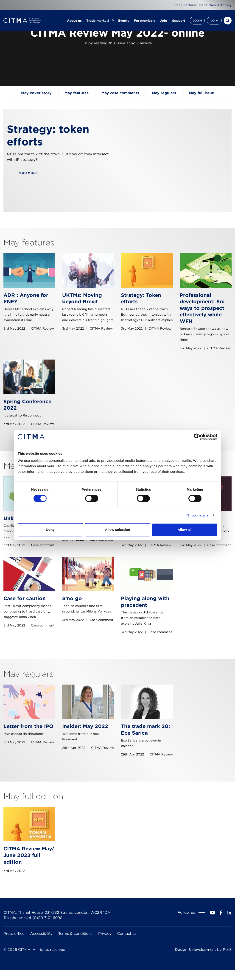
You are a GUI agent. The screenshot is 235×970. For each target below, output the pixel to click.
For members (144, 20)
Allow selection (117, 530)
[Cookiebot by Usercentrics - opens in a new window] (197, 436)
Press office (13, 933)
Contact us (127, 933)
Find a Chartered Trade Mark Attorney (201, 5)
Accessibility (41, 933)
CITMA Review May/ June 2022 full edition (28, 855)
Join (214, 20)
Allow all (185, 530)
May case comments (120, 93)
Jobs (164, 20)
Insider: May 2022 (85, 726)
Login (197, 20)
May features (76, 93)
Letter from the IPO (28, 726)
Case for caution (24, 598)
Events (123, 20)
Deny (50, 530)
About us (74, 20)
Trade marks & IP (100, 20)
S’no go (72, 598)
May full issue (201, 93)
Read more (27, 173)
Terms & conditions (75, 933)
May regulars (164, 93)
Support (178, 20)
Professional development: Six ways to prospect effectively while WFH (202, 308)
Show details (198, 515)
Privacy (104, 933)
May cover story (36, 93)
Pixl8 (227, 949)
